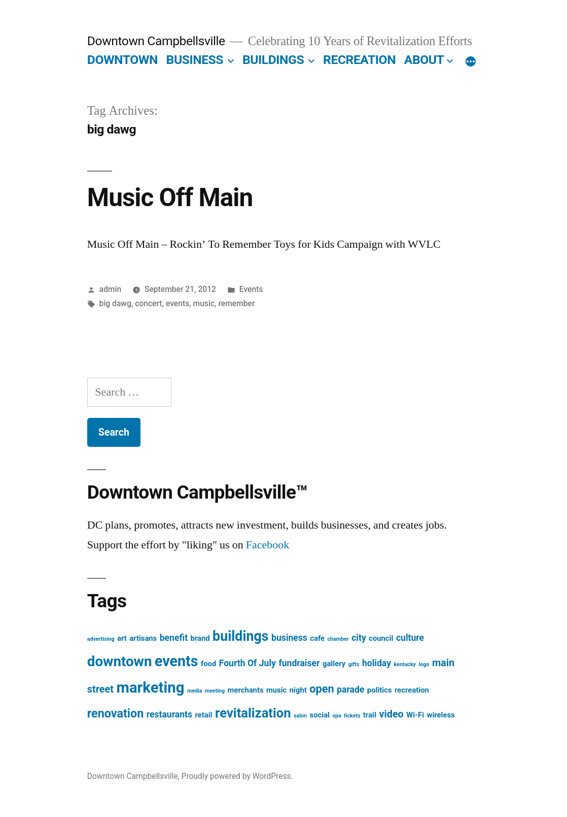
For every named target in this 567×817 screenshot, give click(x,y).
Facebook (268, 545)
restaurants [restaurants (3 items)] (169, 714)
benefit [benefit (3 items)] (174, 638)
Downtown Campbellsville (156, 41)
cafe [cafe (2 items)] (317, 638)
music (204, 303)
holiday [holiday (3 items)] (376, 663)
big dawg (115, 303)
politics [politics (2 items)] (379, 690)
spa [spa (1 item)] (336, 715)
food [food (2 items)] (208, 663)
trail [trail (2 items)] (369, 715)
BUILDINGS (273, 59)
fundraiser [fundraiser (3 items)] (299, 663)
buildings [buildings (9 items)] (240, 636)
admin (110, 289)
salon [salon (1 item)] (300, 715)
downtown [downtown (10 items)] (119, 661)
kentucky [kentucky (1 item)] (405, 664)
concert (148, 303)
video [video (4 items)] (391, 714)
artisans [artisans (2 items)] (143, 638)
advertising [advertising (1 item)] (101, 639)
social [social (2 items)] (320, 715)
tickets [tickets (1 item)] (352, 715)
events (177, 303)
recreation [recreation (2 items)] (412, 690)
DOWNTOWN (122, 59)
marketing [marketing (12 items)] (151, 687)
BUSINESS (195, 59)
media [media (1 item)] (194, 691)
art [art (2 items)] (122, 638)
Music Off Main (170, 197)
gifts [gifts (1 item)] (354, 664)
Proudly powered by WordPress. (237, 776)
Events (251, 289)
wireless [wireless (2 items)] (441, 715)
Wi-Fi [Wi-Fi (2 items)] (415, 715)
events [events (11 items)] (176, 661)
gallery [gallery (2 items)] (334, 663)
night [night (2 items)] (298, 690)
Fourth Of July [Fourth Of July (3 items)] (247, 663)
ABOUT (424, 59)
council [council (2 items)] (381, 638)
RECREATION (359, 59)
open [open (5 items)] (321, 688)
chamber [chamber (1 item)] (338, 639)
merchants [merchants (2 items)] (246, 690)
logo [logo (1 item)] (423, 664)
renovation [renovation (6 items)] (115, 713)
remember (236, 303)
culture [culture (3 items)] (410, 638)
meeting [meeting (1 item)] (215, 691)
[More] (471, 62)
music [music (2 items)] (276, 690)
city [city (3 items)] (358, 638)
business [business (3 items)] (289, 638)
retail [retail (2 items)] (203, 715)
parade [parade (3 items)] (350, 689)
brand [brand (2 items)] (200, 638)
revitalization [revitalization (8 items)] (253, 713)
